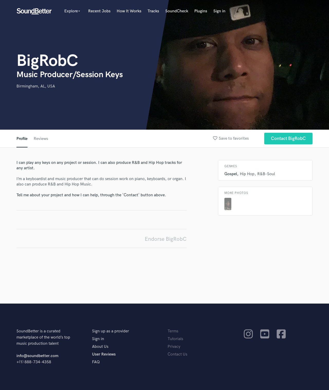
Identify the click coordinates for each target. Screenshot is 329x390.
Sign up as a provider (110, 331)
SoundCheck (176, 11)
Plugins (200, 11)
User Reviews (104, 354)
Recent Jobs (99, 11)
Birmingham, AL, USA (35, 86)
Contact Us (177, 354)
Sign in (219, 11)
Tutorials (175, 338)
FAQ (96, 362)
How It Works (129, 11)
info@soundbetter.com (37, 355)
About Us (100, 346)
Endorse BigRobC (166, 239)
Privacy (174, 346)
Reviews (41, 138)
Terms (173, 331)
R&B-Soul (266, 174)
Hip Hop (247, 174)
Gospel (230, 174)
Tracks (153, 11)
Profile (22, 138)
